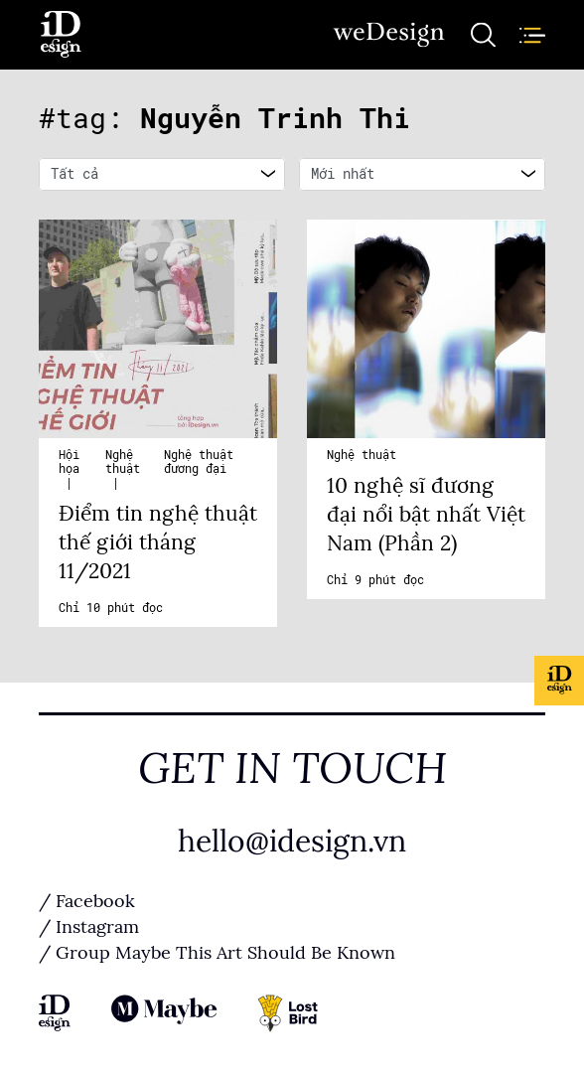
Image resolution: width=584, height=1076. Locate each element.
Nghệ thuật (122, 462)
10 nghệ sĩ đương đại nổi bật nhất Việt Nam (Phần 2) (426, 514)
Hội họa (69, 462)
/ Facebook (87, 901)
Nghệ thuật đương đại (198, 462)
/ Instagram (89, 927)
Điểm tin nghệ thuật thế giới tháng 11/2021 (158, 542)
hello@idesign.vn (292, 841)
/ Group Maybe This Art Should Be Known (217, 953)
